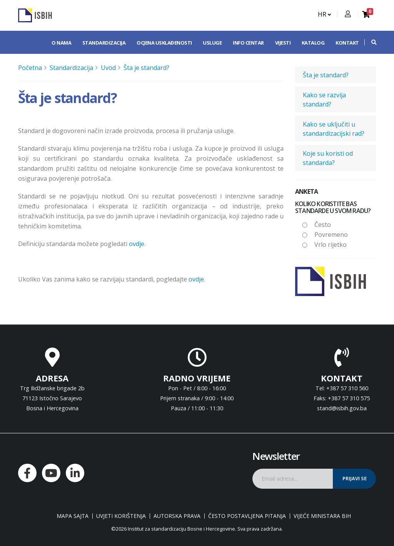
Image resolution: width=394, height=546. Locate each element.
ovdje (136, 244)
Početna (30, 67)
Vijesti (283, 42)
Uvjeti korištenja (121, 516)
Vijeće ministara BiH (322, 516)
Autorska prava (177, 516)
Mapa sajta (72, 516)
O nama (61, 42)
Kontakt (347, 42)
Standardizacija (104, 42)
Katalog (313, 42)
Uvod (108, 67)
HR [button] (324, 14)
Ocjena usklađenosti (164, 42)
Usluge (212, 42)
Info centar (248, 42)
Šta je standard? (146, 67)
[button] (370, 42)
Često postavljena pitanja (247, 516)
